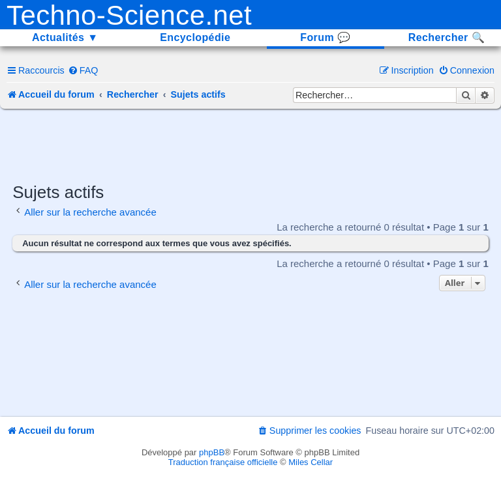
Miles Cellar (310, 462)
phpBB (211, 452)
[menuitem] (83, 70)
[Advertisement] (250, 144)
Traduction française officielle (223, 462)
